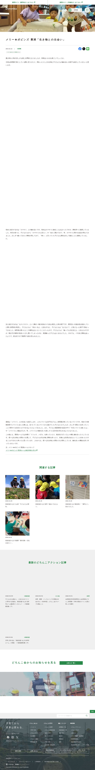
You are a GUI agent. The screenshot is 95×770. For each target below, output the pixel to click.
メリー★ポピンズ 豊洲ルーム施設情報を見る (22, 450)
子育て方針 (33, 730)
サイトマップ (11, 761)
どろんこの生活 (49, 739)
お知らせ (73, 733)
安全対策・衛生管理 (50, 745)
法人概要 (32, 736)
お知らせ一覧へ (71, 663)
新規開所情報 (74, 739)
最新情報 (72, 723)
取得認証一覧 (33, 742)
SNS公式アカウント (12, 741)
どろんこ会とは (33, 723)
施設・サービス (62, 723)
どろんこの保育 (49, 727)
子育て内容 (47, 742)
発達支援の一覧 (63, 730)
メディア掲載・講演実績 (77, 736)
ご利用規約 (38, 761)
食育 (60, 742)
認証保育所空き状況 (76, 742)
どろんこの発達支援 (50, 730)
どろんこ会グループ (12, 733)
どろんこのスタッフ (35, 733)
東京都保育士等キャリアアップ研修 (80, 745)
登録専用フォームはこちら (13, 758)
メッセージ (33, 727)
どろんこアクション (76, 727)
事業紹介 (61, 739)
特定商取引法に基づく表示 (52, 761)
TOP (2, 29)
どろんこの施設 (34, 739)
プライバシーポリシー (25, 761)
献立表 (60, 736)
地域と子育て (48, 733)
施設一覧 (61, 733)
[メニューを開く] (87, 10)
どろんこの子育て (48, 723)
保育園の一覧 (62, 727)
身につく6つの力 (49, 736)
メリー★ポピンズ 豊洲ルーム (13, 52)
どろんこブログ (12, 29)
